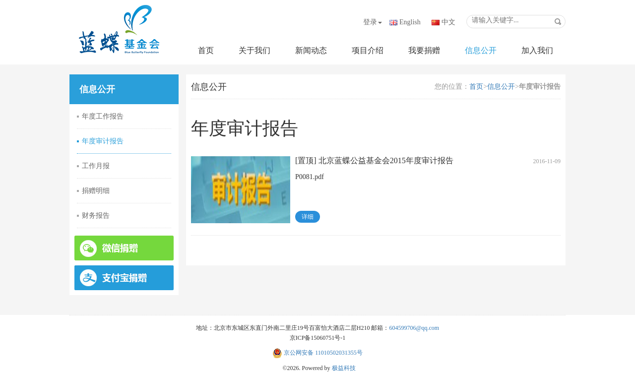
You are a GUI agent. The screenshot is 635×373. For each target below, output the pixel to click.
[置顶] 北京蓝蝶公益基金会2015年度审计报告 (374, 160)
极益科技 (344, 368)
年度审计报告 (103, 141)
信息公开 (481, 50)
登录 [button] (372, 22)
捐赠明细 (96, 190)
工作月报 (96, 166)
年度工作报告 (103, 116)
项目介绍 (367, 50)
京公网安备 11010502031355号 (317, 352)
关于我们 (254, 50)
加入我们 (537, 50)
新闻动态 (311, 50)
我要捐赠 (424, 50)
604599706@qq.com (414, 327)
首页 (206, 50)
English (410, 22)
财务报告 (96, 215)
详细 (308, 216)
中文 (448, 22)
